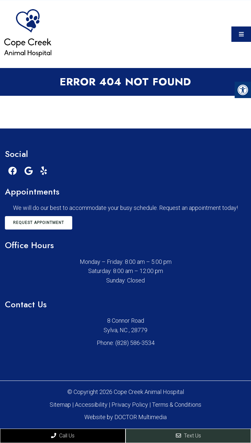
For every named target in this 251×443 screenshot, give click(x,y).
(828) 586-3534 (135, 342)
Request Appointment (38, 222)
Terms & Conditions (176, 404)
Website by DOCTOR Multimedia (125, 417)
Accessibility (91, 404)
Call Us (63, 436)
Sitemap (60, 404)
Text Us (188, 436)
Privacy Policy (130, 404)
